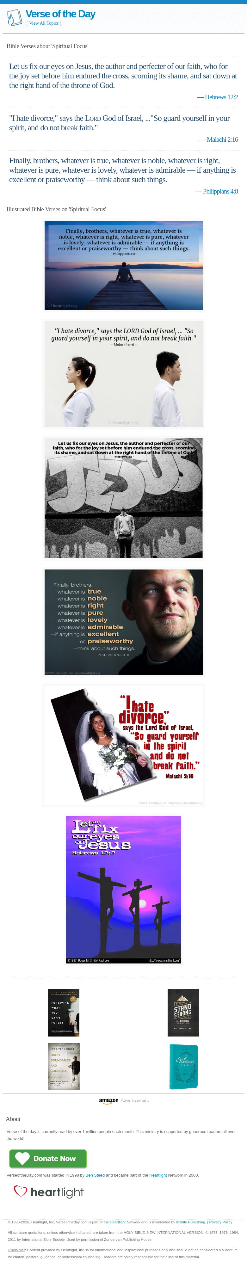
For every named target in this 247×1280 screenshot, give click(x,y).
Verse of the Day (60, 14)
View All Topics (44, 23)
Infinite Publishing (190, 1222)
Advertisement (135, 1100)
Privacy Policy (220, 1222)
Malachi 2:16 (222, 139)
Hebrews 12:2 (221, 97)
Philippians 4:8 (220, 191)
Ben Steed (95, 1175)
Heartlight (158, 1175)
